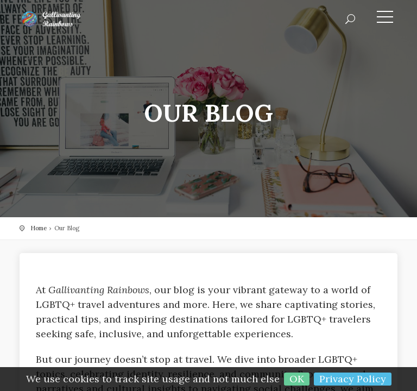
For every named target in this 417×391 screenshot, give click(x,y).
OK (296, 379)
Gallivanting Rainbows (68, 19)
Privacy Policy (352, 379)
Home (38, 228)
